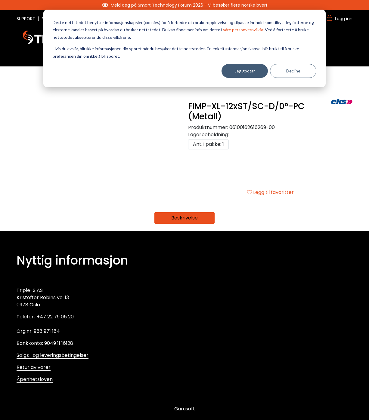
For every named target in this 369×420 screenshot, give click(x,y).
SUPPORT (26, 19)
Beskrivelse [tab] (184, 217)
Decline (293, 70)
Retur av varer (34, 367)
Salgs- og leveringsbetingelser (52, 355)
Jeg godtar (245, 70)
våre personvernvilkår (243, 29)
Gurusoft (184, 408)
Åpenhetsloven (35, 379)
